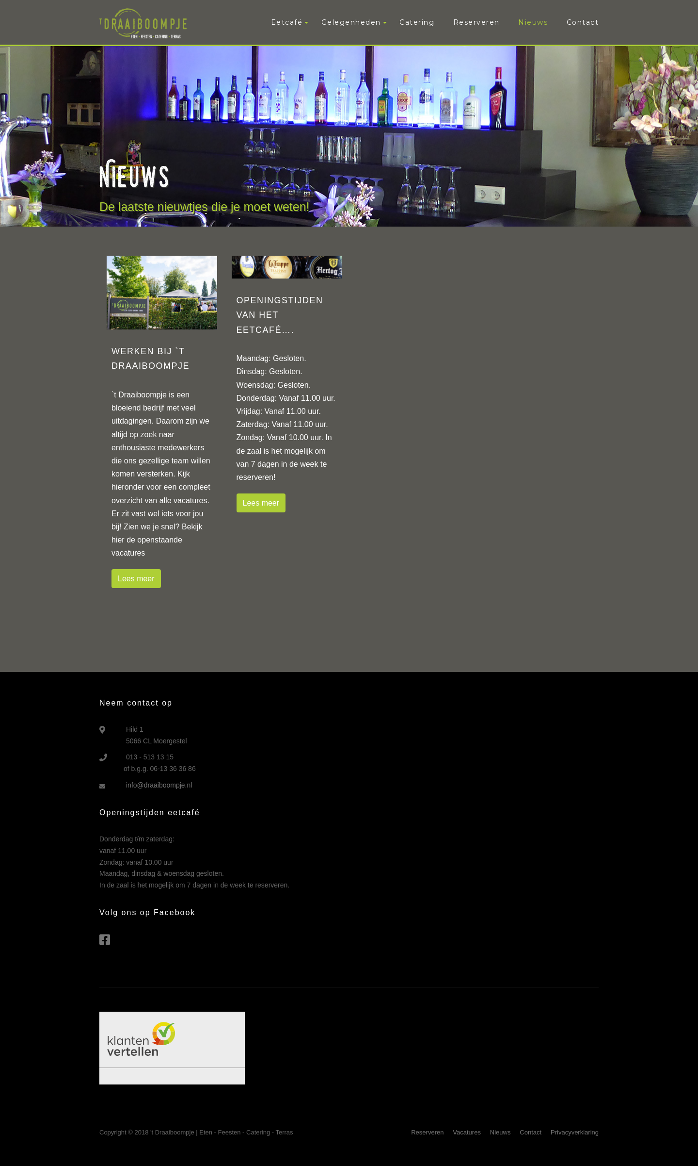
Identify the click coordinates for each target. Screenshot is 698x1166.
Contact (583, 22)
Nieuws (533, 22)
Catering (416, 22)
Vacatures (467, 1132)
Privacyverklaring (575, 1132)
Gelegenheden (351, 22)
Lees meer (136, 579)
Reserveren (476, 22)
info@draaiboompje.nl (159, 785)
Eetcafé (287, 22)
